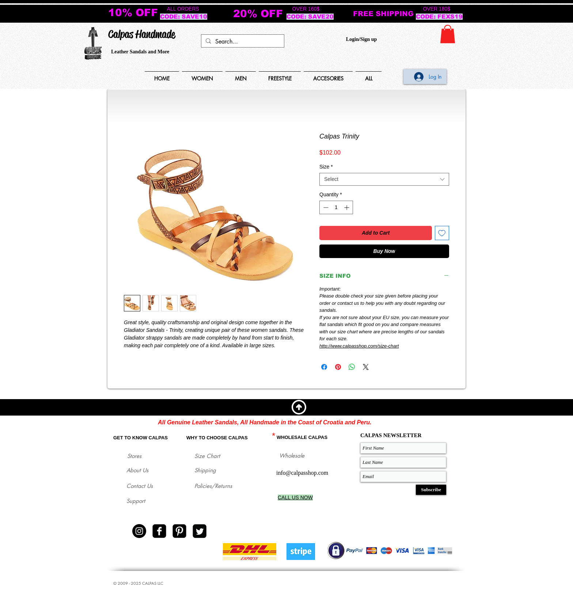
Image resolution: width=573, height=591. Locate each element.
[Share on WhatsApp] (352, 367)
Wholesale (291, 455)
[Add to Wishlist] (442, 233)
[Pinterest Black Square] (179, 531)
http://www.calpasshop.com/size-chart (359, 346)
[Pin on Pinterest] (338, 367)
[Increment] (347, 207)
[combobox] (384, 179)
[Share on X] (365, 367)
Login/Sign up (361, 39)
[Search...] (242, 42)
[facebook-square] (159, 531)
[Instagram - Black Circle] (139, 531)
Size (326, 167)
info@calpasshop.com (302, 473)
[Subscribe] (431, 490)
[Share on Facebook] (324, 367)
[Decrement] (325, 207)
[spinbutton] (336, 207)
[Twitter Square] (199, 531)
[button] (447, 34)
